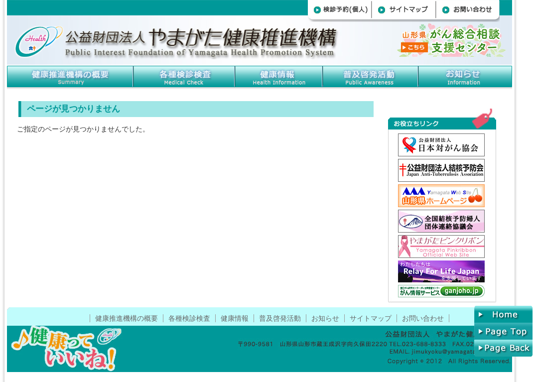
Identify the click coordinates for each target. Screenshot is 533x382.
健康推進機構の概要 (70, 75)
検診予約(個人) (340, 11)
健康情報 (279, 75)
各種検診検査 (185, 75)
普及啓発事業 (371, 75)
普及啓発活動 (280, 318)
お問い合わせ (468, 11)
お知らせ (465, 75)
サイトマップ (404, 11)
